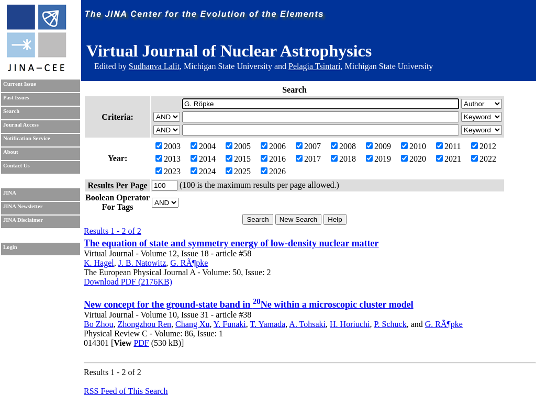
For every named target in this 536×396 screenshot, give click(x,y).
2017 (308, 158)
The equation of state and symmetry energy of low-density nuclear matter (231, 243)
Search (11, 111)
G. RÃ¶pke (189, 262)
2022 (483, 158)
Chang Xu (192, 324)
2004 (203, 146)
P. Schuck (390, 324)
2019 (378, 158)
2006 (273, 146)
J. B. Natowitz (142, 262)
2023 (168, 171)
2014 (203, 158)
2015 (238, 158)
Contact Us (16, 165)
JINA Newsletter (22, 206)
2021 (448, 158)
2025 (238, 171)
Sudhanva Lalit (154, 66)
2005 (238, 146)
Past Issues (16, 97)
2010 (413, 146)
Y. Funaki (230, 324)
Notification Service (26, 138)
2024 (203, 171)
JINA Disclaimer (23, 220)
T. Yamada (268, 324)
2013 (168, 158)
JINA (9, 193)
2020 (413, 158)
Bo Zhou (98, 324)
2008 (343, 146)
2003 (168, 146)
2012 (483, 146)
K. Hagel (99, 262)
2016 (273, 158)
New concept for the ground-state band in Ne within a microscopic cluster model (249, 304)
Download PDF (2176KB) (128, 281)
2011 (448, 146)
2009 (378, 146)
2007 (308, 146)
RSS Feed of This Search (126, 391)
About (10, 152)
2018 (343, 158)
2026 (273, 171)
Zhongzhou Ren (144, 324)
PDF (141, 342)
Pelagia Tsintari (314, 66)
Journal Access (21, 125)
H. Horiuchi (350, 324)
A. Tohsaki (307, 324)
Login (10, 247)
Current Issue (19, 84)
